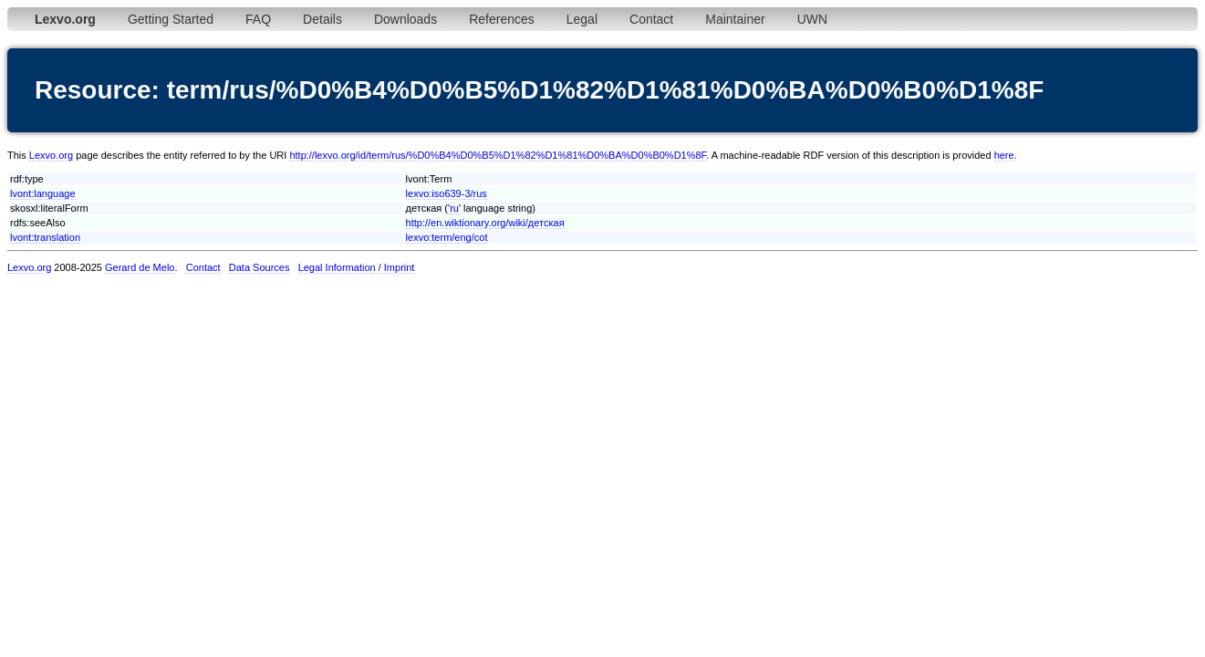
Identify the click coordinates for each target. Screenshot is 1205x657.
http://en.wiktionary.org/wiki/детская (485, 222)
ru (454, 208)
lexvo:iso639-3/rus (446, 193)
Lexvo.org (51, 155)
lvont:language (43, 193)
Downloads (405, 19)
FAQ (258, 19)
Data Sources (259, 267)
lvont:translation (45, 237)
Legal (581, 19)
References (502, 19)
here (1004, 155)
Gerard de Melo (139, 267)
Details (322, 19)
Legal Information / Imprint (356, 267)
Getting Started (170, 19)
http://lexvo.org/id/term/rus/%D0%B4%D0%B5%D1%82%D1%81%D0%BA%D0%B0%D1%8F (497, 155)
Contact (651, 19)
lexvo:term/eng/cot (447, 237)
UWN (812, 19)
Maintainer (734, 19)
